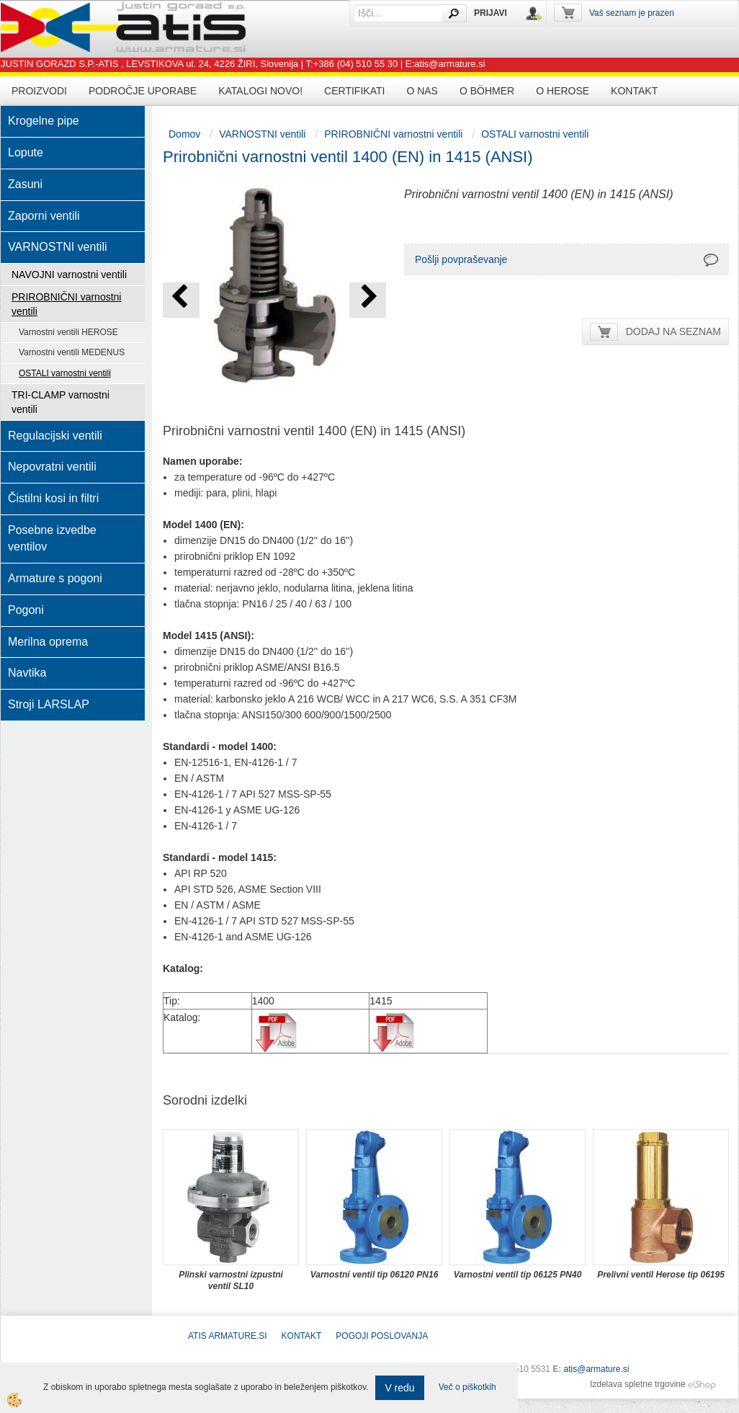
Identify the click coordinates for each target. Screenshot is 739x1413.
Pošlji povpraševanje (461, 259)
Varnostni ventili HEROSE (68, 332)
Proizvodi (39, 91)
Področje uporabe (143, 91)
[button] (367, 300)
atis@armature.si (597, 1369)
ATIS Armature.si (227, 1336)
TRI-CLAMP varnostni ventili (60, 402)
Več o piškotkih (467, 1387)
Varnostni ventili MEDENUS (72, 352)
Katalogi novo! (260, 91)
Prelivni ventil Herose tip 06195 (661, 1275)
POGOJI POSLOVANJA (382, 1336)
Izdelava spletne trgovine (638, 1384)
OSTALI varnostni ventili (65, 373)
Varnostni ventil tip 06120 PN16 (374, 1275)
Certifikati (354, 91)
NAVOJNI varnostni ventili (69, 274)
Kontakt (634, 91)
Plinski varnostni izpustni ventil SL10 (231, 1280)
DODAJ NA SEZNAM (673, 331)
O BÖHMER (487, 91)
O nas (422, 91)
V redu (399, 1388)
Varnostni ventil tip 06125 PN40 (518, 1275)
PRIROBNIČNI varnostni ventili (66, 304)
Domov (184, 134)
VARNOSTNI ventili (262, 134)
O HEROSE (562, 91)
